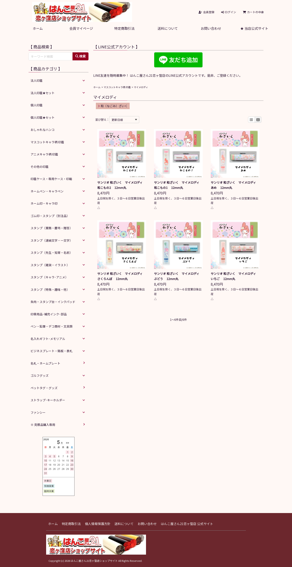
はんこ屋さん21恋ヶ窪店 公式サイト (187, 523)
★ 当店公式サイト (254, 28)
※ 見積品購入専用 (43, 425)
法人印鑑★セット (43, 93)
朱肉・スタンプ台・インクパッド (53, 302)
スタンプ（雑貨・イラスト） (50, 265)
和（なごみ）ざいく (113, 106)
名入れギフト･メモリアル (48, 339)
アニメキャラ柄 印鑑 (44, 154)
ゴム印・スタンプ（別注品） (50, 216)
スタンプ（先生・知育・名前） (52, 252)
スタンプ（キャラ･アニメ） (49, 277)
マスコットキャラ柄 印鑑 (117, 87)
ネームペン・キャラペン (47, 191)
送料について (168, 28)
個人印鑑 (37, 105)
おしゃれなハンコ (43, 130)
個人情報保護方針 (97, 523)
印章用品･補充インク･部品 (49, 314)
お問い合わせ (211, 28)
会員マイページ (81, 28)
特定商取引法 (124, 28)
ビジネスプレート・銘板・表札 (52, 351)
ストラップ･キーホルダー (48, 400)
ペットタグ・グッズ (44, 388)
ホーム (38, 28)
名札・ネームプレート (45, 363)
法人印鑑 (37, 80)
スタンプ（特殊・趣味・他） (50, 289)
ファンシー (38, 412)
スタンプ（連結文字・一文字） (52, 240)
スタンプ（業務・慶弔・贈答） (52, 228)
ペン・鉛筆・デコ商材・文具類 (52, 326)
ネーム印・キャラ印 (44, 203)
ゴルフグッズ (40, 375)
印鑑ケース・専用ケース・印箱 (51, 179)
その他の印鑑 (40, 166)
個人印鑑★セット (43, 117)
